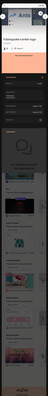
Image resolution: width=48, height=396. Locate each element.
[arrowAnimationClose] (2, 16)
